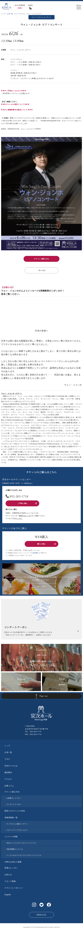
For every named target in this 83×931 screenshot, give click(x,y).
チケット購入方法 (12, 792)
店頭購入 (36, 553)
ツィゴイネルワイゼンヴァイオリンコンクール (24, 855)
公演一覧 (8, 752)
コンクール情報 (11, 837)
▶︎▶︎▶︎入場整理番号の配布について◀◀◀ (16, 110)
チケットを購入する (41, 259)
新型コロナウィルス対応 (14, 811)
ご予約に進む (27, 503)
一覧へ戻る (41, 270)
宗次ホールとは (11, 766)
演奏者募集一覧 (11, 817)
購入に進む (46, 544)
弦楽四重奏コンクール (15, 849)
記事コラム (9, 786)
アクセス (8, 779)
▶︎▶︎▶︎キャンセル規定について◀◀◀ (15, 104)
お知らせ (8, 875)
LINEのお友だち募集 (13, 862)
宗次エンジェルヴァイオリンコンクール (21, 843)
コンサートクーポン (14, 804)
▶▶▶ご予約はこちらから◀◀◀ (13, 91)
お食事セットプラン (14, 798)
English (7, 895)
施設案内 (8, 772)
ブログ (7, 759)
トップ (7, 746)
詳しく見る (46, 586)
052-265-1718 (19, 496)
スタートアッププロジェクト (17, 830)
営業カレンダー (11, 868)
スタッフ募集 (10, 881)
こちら (19, 518)
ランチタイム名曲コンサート (17, 824)
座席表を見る (41, 915)
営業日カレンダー (25, 516)
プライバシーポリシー (13, 888)
